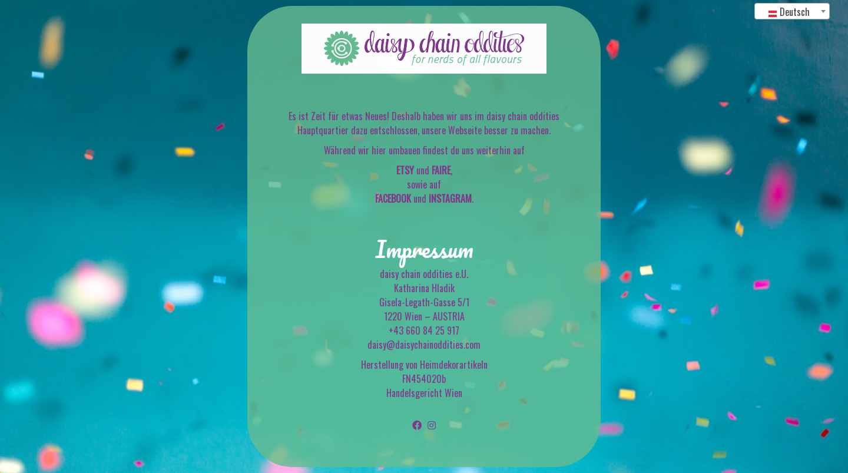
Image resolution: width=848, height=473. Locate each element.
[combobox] (792, 11)
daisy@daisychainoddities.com (424, 345)
